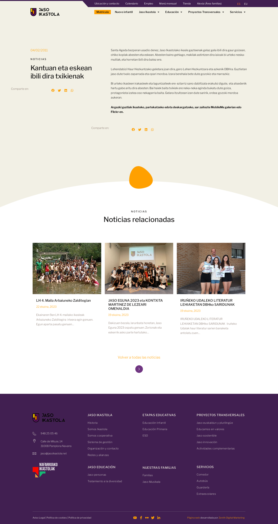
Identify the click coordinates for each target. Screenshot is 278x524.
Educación (173, 12)
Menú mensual (167, 3)
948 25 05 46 (49, 433)
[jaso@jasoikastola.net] (34, 453)
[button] (53, 90)
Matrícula (102, 12)
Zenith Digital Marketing (232, 517)
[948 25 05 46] (34, 433)
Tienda (187, 3)
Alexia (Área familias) (209, 3)
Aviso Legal (39, 517)
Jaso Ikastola (149, 12)
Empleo (148, 3)
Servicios (237, 12)
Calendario (131, 3)
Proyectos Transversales (206, 12)
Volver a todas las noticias (139, 357)
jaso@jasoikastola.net (54, 453)
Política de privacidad (79, 517)
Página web (193, 517)
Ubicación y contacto (106, 3)
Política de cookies (57, 517)
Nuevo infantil (124, 12)
